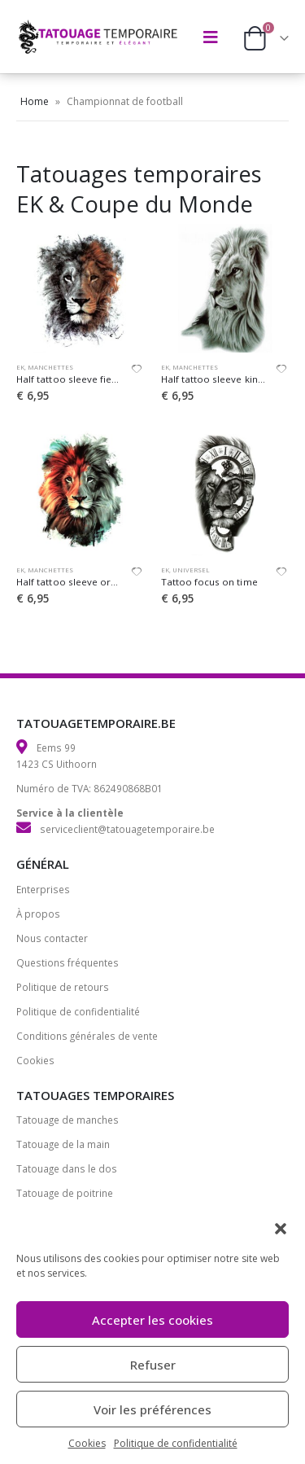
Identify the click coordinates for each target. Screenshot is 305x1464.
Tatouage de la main (63, 1144)
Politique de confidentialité (175, 1443)
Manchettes (50, 367)
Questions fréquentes (67, 962)
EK (20, 367)
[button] (280, 1227)
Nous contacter (52, 938)
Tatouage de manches (67, 1119)
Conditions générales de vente (87, 1035)
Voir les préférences (152, 1409)
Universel (190, 570)
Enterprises (43, 889)
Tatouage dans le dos (66, 1168)
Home (34, 101)
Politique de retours (62, 986)
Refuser (153, 1365)
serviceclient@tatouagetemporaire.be (127, 828)
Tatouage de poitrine (64, 1192)
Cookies (87, 1443)
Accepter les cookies (152, 1320)
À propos (38, 913)
